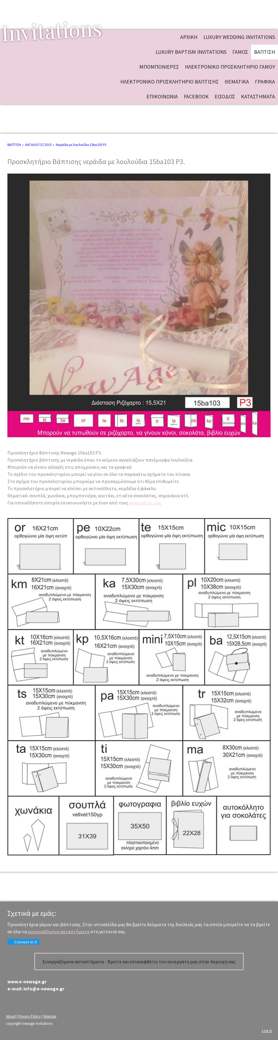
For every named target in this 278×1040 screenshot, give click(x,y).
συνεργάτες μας (145, 503)
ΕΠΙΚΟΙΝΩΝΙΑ (162, 96)
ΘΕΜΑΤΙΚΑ (237, 81)
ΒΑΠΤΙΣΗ (264, 51)
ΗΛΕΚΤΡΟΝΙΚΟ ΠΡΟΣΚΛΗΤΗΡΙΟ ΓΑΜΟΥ (230, 66)
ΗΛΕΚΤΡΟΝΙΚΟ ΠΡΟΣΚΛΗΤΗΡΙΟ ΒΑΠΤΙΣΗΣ (169, 81)
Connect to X (23, 942)
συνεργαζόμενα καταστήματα (59, 931)
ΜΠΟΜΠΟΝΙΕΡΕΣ (159, 66)
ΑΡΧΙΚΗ (188, 37)
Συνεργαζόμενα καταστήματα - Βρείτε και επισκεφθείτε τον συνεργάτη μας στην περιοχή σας (139, 962)
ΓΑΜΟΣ (240, 51)
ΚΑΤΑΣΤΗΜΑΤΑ (258, 96)
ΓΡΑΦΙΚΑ (265, 81)
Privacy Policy (29, 1016)
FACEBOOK (196, 96)
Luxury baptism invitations (191, 51)
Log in (267, 1030)
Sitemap (49, 1016)
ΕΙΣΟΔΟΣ (225, 96)
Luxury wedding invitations (239, 37)
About (11, 1016)
